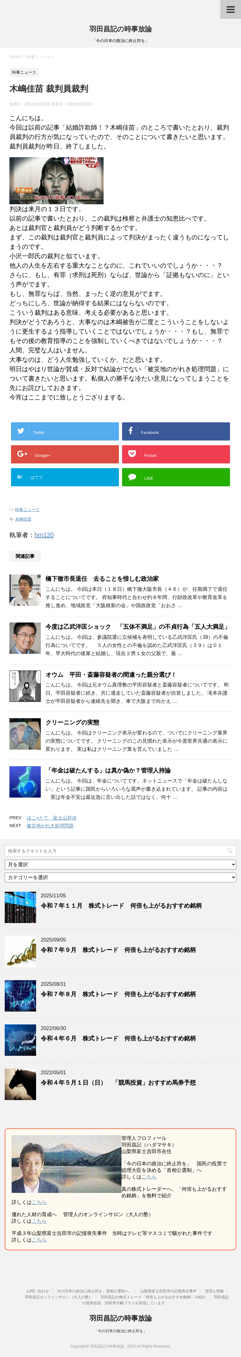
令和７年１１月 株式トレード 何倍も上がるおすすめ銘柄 (121, 905)
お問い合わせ (37, 1291)
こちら (149, 1176)
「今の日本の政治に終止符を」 (120, 1331)
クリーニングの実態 (72, 722)
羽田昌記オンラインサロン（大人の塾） (59, 1297)
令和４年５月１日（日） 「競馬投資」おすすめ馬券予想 (118, 1082)
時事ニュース (27, 509)
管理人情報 (214, 1291)
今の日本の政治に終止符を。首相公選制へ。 (94, 1291)
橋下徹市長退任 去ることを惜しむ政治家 (102, 578)
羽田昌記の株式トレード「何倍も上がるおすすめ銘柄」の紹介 (153, 1297)
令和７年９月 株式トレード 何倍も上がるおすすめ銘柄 (118, 950)
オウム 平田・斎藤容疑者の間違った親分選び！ (111, 674)
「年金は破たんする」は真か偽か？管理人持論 (108, 770)
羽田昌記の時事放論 (120, 29)
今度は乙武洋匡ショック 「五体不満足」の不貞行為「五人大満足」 (138, 626)
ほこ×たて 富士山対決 (52, 817)
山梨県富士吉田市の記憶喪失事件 (168, 1291)
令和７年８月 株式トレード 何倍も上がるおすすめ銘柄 (118, 994)
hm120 (44, 535)
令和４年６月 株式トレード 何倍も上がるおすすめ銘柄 (118, 1038)
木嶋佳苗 (23, 519)
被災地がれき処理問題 (50, 825)
